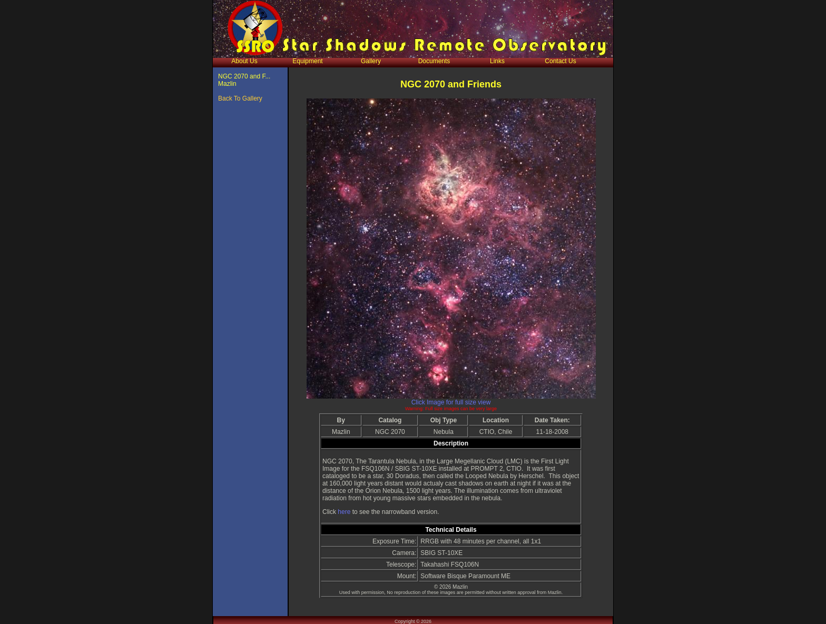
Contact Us (560, 61)
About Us (244, 61)
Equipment (307, 61)
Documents (434, 61)
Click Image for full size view (451, 402)
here (345, 512)
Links (497, 61)
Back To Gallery (240, 98)
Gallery (371, 61)
